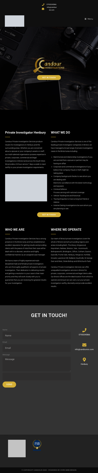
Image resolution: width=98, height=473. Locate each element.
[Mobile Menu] (89, 19)
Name (5, 330)
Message (6, 355)
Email (5, 342)
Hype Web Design (68, 470)
